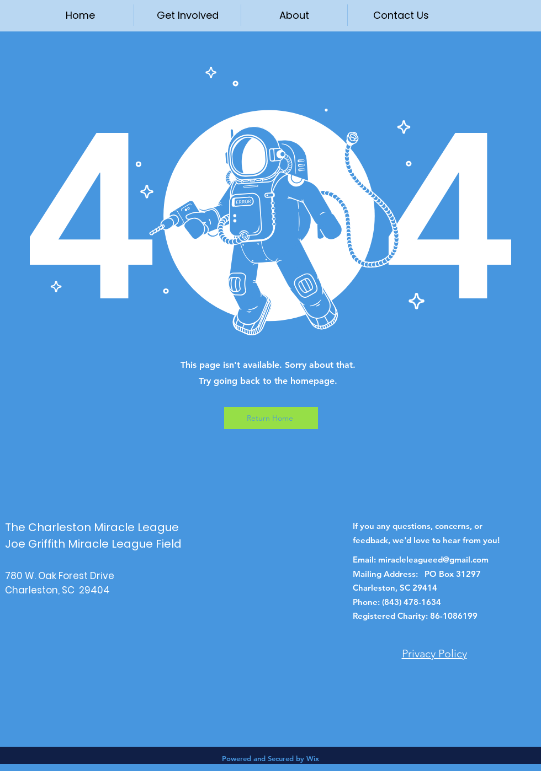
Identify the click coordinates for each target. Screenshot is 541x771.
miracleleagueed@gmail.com (433, 559)
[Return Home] (271, 418)
